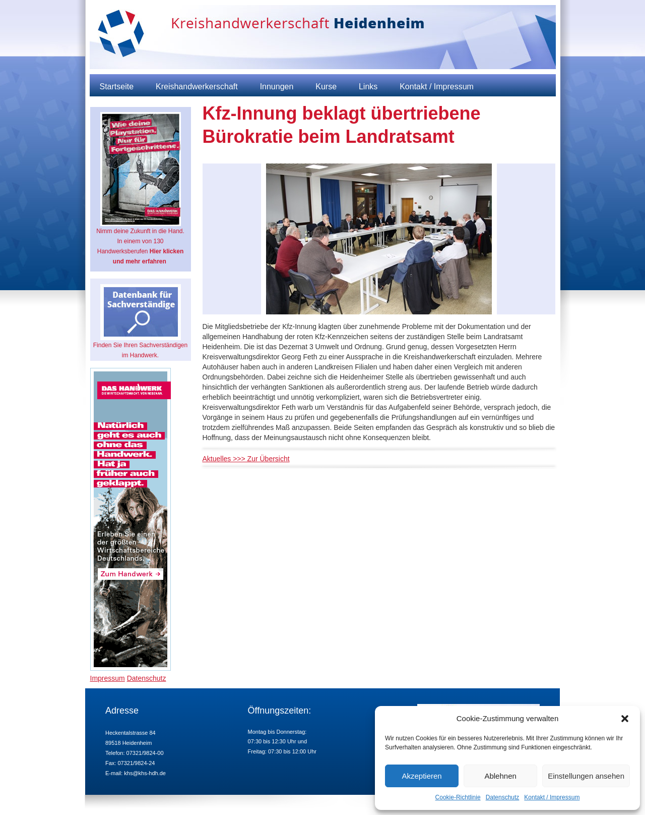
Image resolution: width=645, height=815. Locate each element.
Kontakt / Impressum (551, 797)
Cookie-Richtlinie (458, 797)
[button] (625, 719)
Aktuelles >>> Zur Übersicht (246, 459)
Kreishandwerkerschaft (197, 86)
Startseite (117, 86)
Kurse (326, 86)
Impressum (107, 678)
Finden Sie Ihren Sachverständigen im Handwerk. (140, 321)
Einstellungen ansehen (586, 776)
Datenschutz (503, 797)
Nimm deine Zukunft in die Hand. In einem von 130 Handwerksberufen (140, 188)
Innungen (277, 86)
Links (368, 86)
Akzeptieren (421, 776)
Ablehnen (500, 776)
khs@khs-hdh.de (145, 773)
